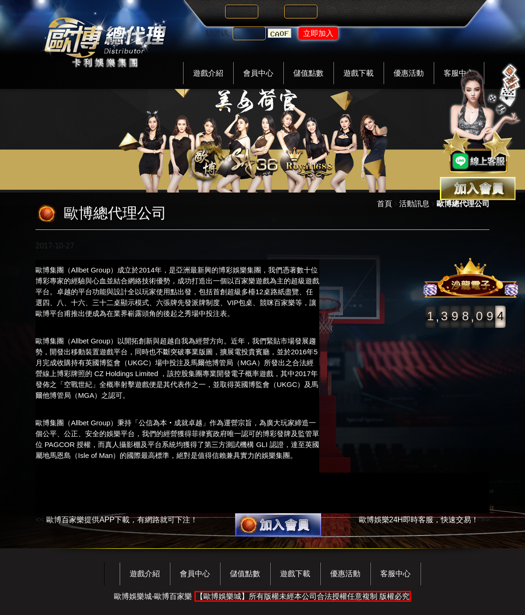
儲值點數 (308, 73)
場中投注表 (209, 313)
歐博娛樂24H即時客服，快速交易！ (419, 520)
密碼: (273, 12)
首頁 (384, 204)
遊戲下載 (358, 73)
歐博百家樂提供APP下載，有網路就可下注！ (122, 520)
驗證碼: (218, 33)
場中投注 (169, 363)
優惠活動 (409, 73)
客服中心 (395, 574)
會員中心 (258, 73)
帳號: (214, 12)
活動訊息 (414, 204)
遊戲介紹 (208, 73)
